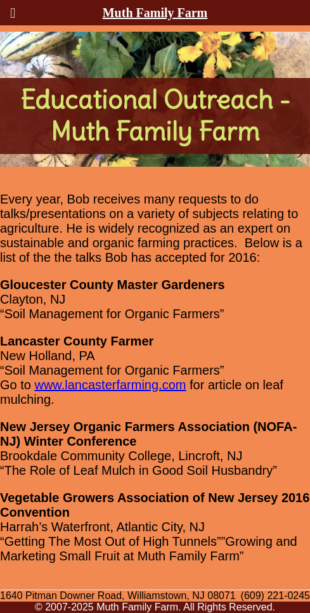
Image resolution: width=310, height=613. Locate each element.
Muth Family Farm (155, 13)
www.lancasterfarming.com (110, 385)
